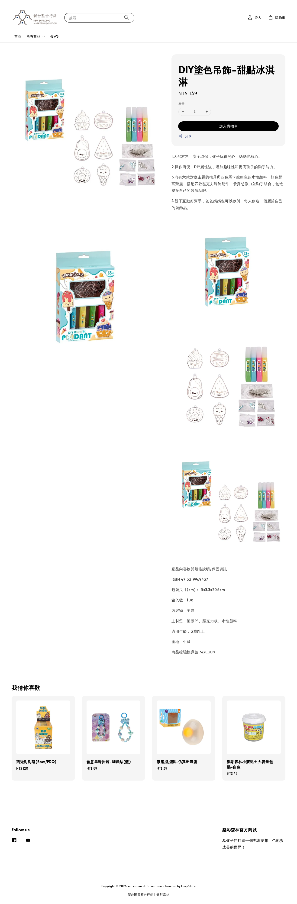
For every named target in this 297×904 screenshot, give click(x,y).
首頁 (17, 36)
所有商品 (33, 36)
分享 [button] (185, 136)
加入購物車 (228, 125)
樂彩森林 (162, 894)
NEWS (54, 36)
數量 (181, 104)
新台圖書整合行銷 (140, 894)
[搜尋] (126, 17)
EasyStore (188, 886)
